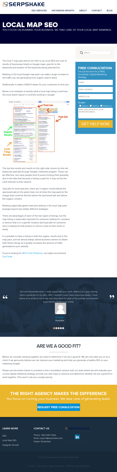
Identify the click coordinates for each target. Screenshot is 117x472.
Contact (97, 10)
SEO (4, 436)
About (83, 10)
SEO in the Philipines (32, 253)
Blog (109, 10)
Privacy (31, 466)
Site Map (42, 466)
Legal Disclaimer (56, 466)
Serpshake (46, 441)
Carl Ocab (7, 256)
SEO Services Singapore (78, 466)
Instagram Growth (63, 10)
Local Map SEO (9, 440)
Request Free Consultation (58, 407)
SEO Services (39, 10)
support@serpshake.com (51, 438)
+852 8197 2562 (48, 435)
